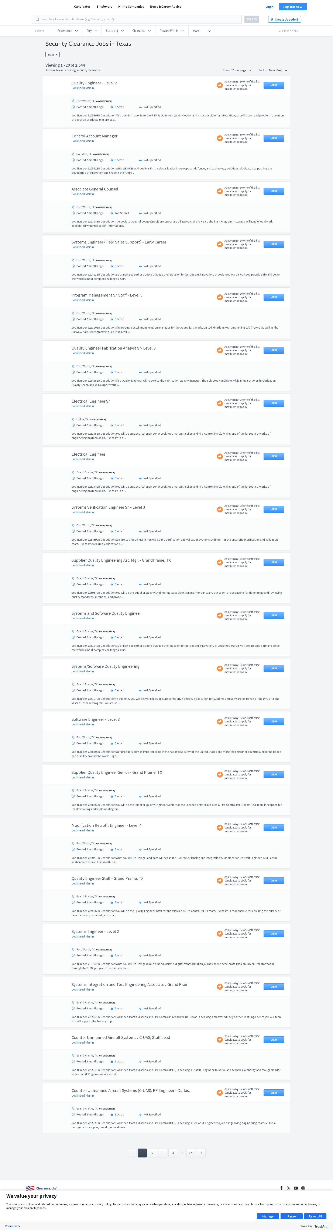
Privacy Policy (12, 1225)
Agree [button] (292, 1216)
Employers (104, 6)
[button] (67, 31)
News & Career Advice (165, 6)
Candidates (82, 6)
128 (191, 1153)
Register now (292, 6)
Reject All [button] (315, 1216)
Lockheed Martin (83, 88)
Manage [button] (268, 1216)
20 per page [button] (241, 70)
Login (269, 6)
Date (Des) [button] (278, 70)
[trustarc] (321, 1225)
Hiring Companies (131, 6)
